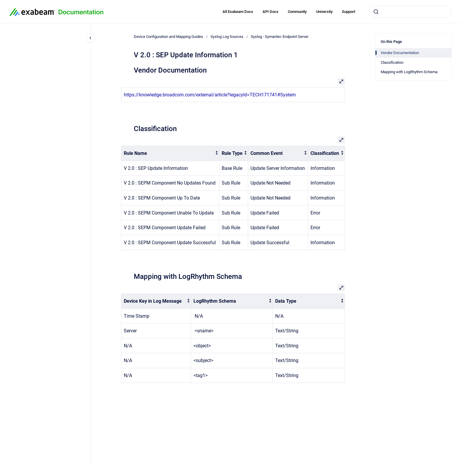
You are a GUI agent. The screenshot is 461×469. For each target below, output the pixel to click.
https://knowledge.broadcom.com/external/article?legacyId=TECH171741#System (210, 95)
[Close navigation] (90, 38)
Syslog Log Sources (227, 36)
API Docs (270, 11)
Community (297, 11)
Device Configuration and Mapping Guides (168, 36)
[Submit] (376, 11)
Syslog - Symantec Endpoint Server (279, 36)
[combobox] (410, 11)
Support (348, 11)
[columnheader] (170, 153)
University (324, 11)
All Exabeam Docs (238, 11)
